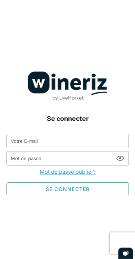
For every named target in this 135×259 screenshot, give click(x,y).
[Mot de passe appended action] (120, 158)
